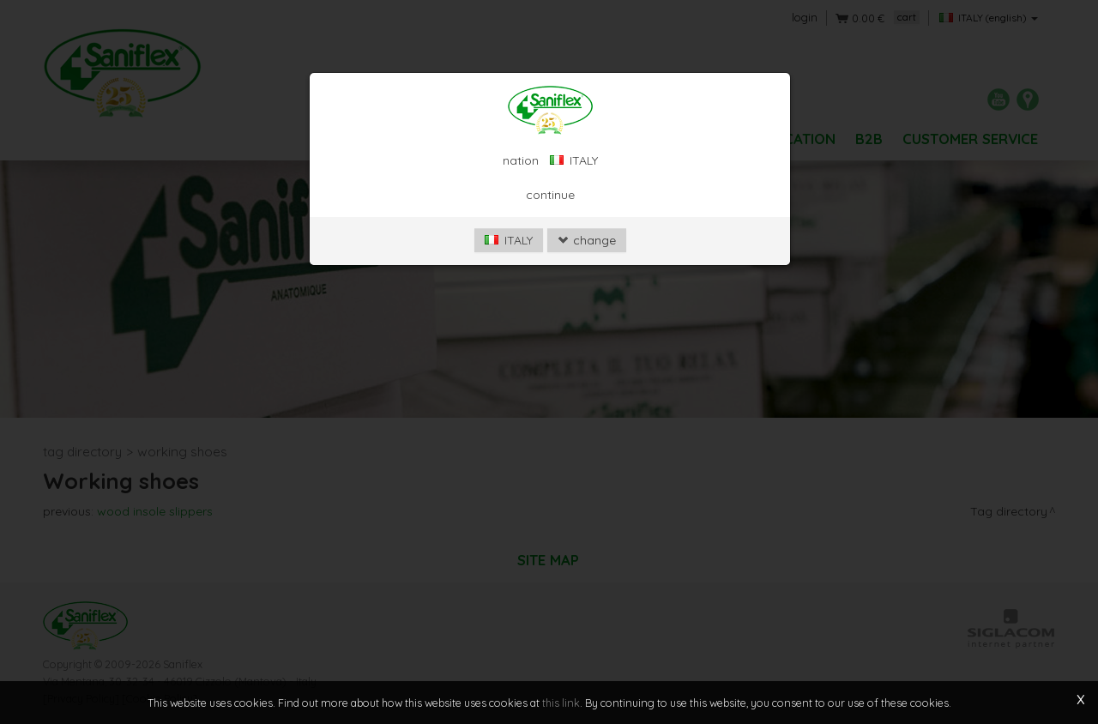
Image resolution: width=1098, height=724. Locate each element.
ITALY (509, 240)
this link (561, 702)
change (587, 240)
